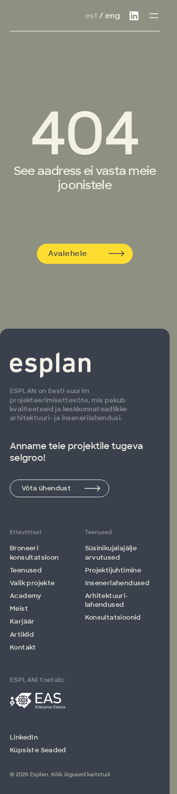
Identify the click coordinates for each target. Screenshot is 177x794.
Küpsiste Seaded (38, 750)
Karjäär (22, 621)
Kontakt (23, 647)
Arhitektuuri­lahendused (106, 600)
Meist (19, 608)
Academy (26, 596)
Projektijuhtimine (113, 570)
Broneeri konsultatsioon (34, 552)
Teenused (26, 570)
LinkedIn (24, 737)
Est (91, 16)
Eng (112, 16)
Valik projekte (32, 583)
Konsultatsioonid (113, 617)
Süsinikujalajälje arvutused (111, 552)
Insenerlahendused (117, 583)
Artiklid (22, 634)
